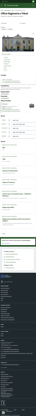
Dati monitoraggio (4, 409)
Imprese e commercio (5, 315)
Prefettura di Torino (5, 378)
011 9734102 (9, 108)
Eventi (2, 335)
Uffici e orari (3, 355)
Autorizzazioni (4, 311)
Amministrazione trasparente (7, 390)
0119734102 (9, 79)
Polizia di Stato (4, 380)
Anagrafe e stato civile (5, 307)
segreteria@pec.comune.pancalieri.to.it (12, 82)
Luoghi (2, 333)
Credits (23, 409)
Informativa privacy (5, 384)
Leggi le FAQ (3, 392)
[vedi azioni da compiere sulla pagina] (22, 23)
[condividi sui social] (4, 23)
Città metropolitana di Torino (7, 376)
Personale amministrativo (6, 296)
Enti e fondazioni (4, 292)
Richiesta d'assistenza (5, 396)
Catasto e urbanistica (5, 313)
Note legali (3, 386)
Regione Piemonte (5, 1)
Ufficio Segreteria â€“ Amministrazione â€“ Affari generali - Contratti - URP (16, 353)
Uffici (13, 10)
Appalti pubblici (4, 309)
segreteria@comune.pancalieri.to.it (12, 109)
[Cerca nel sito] (32, 5)
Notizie (2, 326)
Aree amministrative (5, 288)
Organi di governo (4, 294)
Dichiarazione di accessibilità (7, 382)
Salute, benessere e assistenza (7, 317)
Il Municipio (4, 104)
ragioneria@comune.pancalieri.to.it (13, 81)
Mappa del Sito (9, 411)
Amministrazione (7, 10)
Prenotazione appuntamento (7, 395)
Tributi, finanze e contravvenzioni (9, 145)
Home (2, 10)
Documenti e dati (4, 290)
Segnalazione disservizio (6, 393)
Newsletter (3, 405)
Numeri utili (3, 357)
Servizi (15, 409)
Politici (2, 298)
